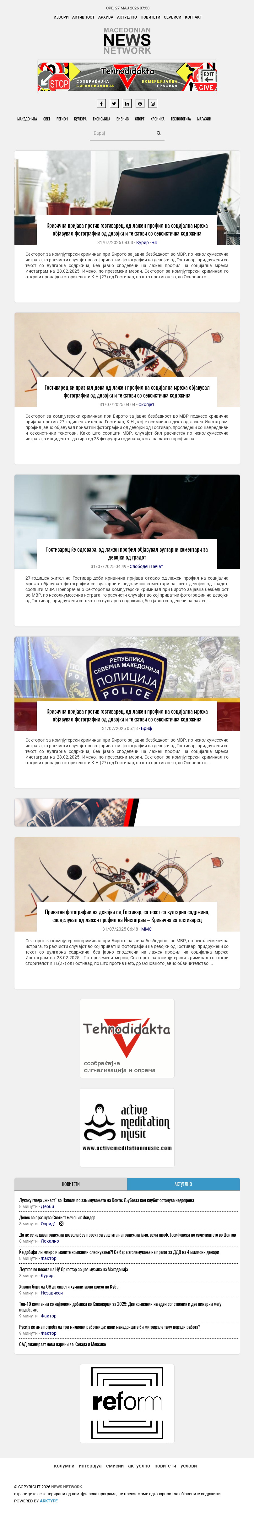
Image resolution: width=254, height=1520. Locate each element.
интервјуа (90, 1466)
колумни (64, 1466)
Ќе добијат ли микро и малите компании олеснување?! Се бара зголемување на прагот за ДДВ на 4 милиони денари (119, 1251)
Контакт (193, 17)
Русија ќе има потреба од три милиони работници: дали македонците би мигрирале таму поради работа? (109, 1326)
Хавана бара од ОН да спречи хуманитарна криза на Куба (68, 1286)
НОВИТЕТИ (71, 1184)
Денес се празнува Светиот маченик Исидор (57, 1217)
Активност (83, 17)
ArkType (48, 1501)
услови (189, 1466)
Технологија (181, 118)
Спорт (139, 118)
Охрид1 (48, 1223)
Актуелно (127, 17)
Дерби (47, 1206)
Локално (50, 1241)
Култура (80, 118)
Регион (62, 118)
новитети (165, 1466)
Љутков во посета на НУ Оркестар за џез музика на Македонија (73, 1269)
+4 (154, 242)
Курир (142, 242)
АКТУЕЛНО (183, 1184)
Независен (52, 1292)
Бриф (146, 728)
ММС (146, 929)
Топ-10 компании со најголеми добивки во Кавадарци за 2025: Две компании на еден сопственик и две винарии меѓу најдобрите (120, 1306)
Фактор (49, 1258)
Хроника (158, 118)
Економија (101, 118)
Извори (61, 17)
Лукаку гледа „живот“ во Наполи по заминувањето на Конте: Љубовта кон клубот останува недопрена (106, 1199)
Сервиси (172, 17)
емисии (115, 1466)
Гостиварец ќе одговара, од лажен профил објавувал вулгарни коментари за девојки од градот (127, 553)
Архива (105, 17)
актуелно (139, 1466)
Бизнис (122, 118)
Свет (46, 118)
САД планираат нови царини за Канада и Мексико (62, 1343)
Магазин (204, 118)
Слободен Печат (146, 566)
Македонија (27, 118)
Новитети (150, 17)
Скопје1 (146, 404)
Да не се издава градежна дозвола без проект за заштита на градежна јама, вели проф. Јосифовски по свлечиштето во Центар (127, 1234)
